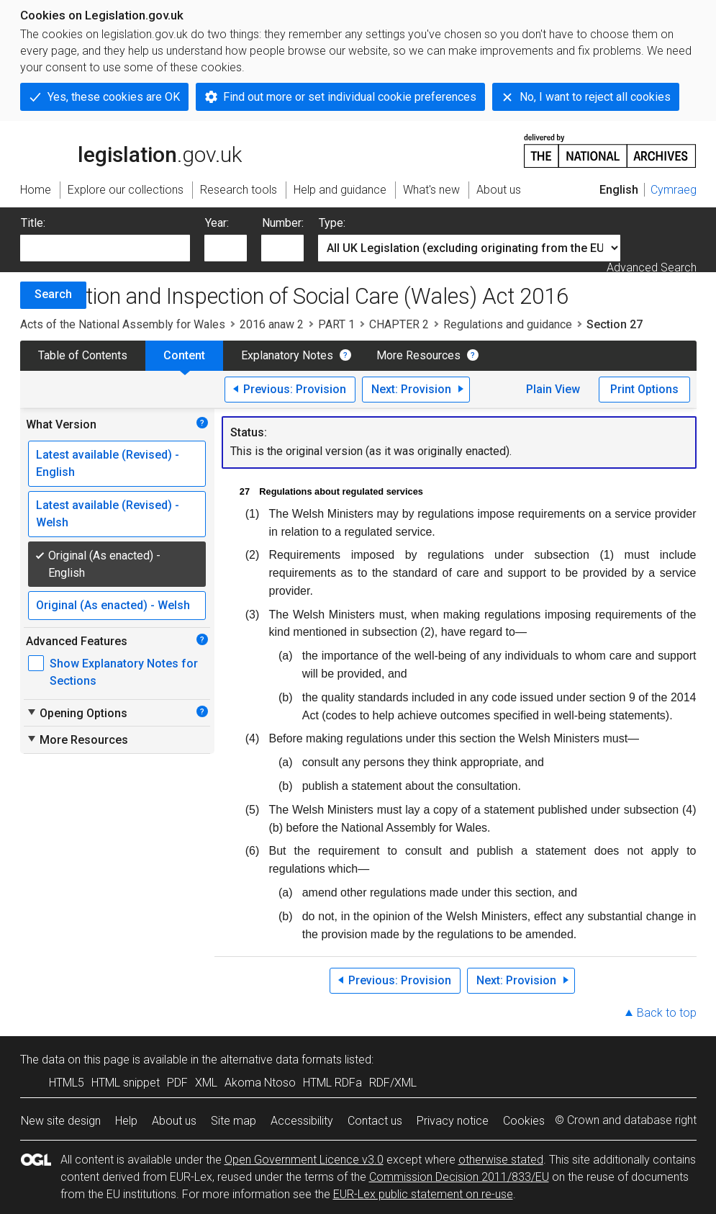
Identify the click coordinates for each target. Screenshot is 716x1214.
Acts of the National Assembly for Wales (122, 324)
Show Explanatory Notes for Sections (124, 672)
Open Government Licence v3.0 (304, 1159)
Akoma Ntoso (260, 1082)
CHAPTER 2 (399, 324)
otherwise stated (500, 1159)
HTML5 (66, 1082)
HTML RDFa (332, 1082)
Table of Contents (82, 355)
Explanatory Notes (287, 355)
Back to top (667, 1013)
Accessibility (302, 1121)
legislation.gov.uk (131, 150)
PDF (177, 1082)
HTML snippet (125, 1082)
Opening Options (76, 713)
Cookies (524, 1121)
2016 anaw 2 (272, 324)
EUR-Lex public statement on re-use (423, 1194)
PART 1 (336, 324)
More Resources (418, 355)
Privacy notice (453, 1121)
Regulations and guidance (507, 324)
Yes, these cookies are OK (113, 97)
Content (184, 355)
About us (174, 1121)
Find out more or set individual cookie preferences (349, 97)
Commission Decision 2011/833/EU (459, 1177)
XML (206, 1082)
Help (126, 1121)
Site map (233, 1121)
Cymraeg (674, 190)
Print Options (644, 389)
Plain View (553, 389)
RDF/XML (393, 1082)
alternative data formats (281, 1059)
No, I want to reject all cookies (595, 97)
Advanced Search (652, 267)
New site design (61, 1121)
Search (53, 294)
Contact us (375, 1121)
